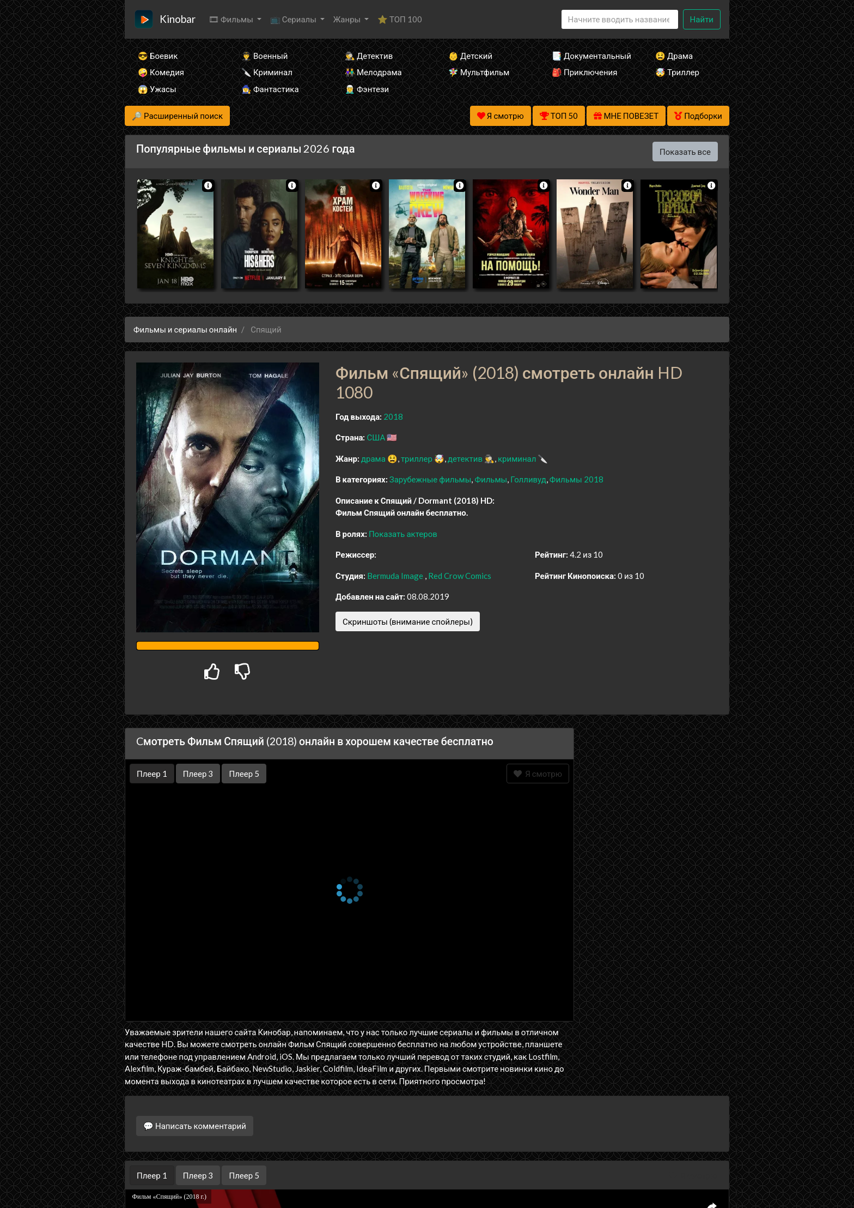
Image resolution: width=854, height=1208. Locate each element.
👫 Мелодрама (373, 72)
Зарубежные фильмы (430, 479)
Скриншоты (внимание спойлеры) (408, 621)
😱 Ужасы (157, 89)
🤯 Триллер (677, 72)
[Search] (620, 19)
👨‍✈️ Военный (264, 56)
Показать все (685, 151)
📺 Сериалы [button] (294, 19)
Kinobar (178, 19)
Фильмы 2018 (576, 479)
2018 (393, 416)
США (376, 437)
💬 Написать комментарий (194, 1126)
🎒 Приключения (584, 72)
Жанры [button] (348, 19)
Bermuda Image (395, 576)
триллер (416, 458)
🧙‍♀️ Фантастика (270, 89)
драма (373, 458)
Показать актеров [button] (403, 534)
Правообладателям (427, 1178)
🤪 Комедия (161, 72)
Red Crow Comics (459, 576)
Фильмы (490, 479)
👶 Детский (470, 56)
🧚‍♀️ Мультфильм (478, 72)
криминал (517, 458)
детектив (465, 458)
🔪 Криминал (266, 72)
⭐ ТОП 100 (399, 19)
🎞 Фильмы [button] (232, 19)
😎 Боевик (158, 56)
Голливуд (528, 479)
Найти (701, 19)
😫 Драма (674, 56)
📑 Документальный (589, 56)
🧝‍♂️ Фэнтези (367, 89)
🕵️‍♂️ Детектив (369, 56)
